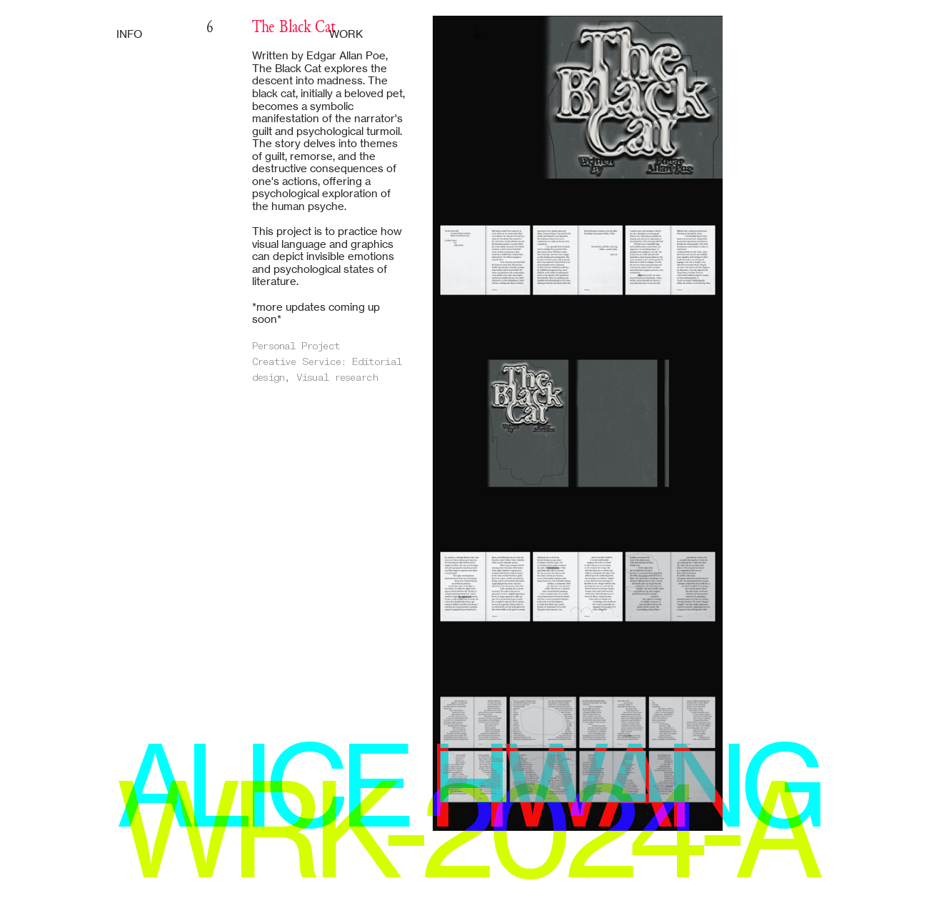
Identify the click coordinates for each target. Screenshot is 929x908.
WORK (346, 34)
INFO (129, 34)
